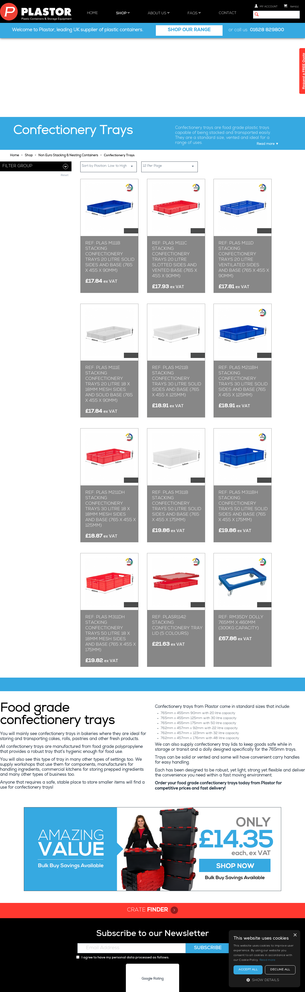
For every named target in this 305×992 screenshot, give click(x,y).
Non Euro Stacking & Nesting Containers (68, 76)
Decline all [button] (280, 969)
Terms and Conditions (188, 984)
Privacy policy (128, 984)
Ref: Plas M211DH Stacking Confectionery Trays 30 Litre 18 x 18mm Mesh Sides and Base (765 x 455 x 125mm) (110, 430)
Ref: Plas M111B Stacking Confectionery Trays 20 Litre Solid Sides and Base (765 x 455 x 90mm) (109, 178)
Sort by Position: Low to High (109, 87)
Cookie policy (155, 984)
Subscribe (208, 869)
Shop (123, 13)
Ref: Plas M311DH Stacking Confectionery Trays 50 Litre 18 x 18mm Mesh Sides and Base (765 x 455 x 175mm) (110, 555)
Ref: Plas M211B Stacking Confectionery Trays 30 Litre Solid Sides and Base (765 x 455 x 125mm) (176, 303)
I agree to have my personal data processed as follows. (122, 879)
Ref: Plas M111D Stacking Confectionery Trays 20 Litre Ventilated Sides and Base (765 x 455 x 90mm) (244, 181)
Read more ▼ (268, 65)
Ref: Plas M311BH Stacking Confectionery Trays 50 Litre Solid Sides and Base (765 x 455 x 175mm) (243, 427)
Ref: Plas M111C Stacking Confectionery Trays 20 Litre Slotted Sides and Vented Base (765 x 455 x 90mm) (174, 181)
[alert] (264, 958)
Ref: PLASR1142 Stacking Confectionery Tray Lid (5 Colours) (177, 547)
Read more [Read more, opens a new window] (267, 960)
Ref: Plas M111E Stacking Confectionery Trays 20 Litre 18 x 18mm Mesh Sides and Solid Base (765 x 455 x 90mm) (109, 305)
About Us (158, 13)
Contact (227, 13)
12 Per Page (170, 87)
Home (92, 13)
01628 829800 (267, 30)
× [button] (295, 935)
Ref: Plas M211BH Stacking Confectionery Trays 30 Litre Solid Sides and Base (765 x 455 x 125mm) (243, 303)
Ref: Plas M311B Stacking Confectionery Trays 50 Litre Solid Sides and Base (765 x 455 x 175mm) (176, 427)
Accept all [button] (248, 969)
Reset (65, 183)
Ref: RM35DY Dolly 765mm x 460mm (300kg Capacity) (241, 544)
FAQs (194, 13)
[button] (264, 979)
